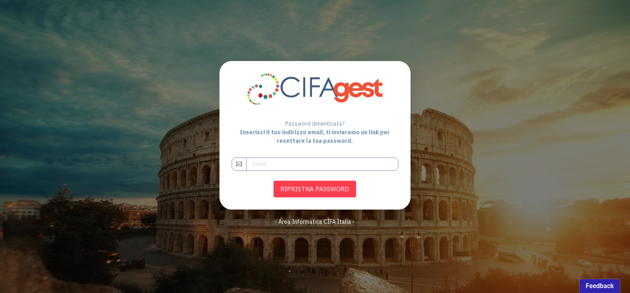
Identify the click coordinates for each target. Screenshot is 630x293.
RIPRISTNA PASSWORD (314, 189)
